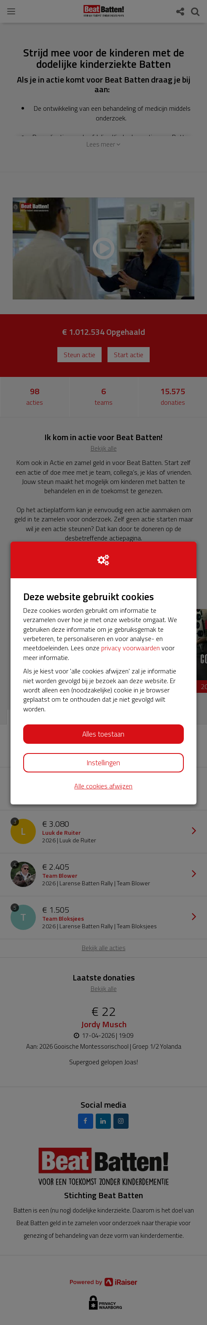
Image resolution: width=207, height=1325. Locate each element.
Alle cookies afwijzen (103, 786)
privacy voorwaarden (130, 648)
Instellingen (103, 762)
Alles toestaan (103, 734)
